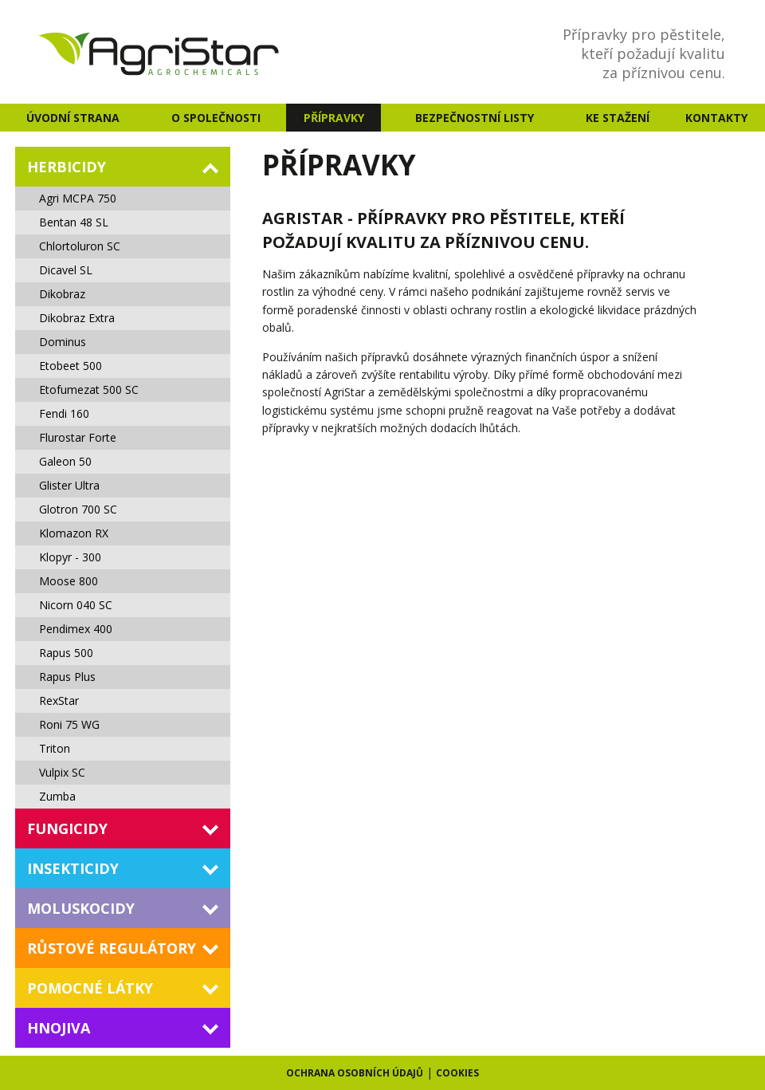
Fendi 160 (64, 413)
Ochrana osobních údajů (354, 1073)
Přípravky (334, 117)
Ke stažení (617, 117)
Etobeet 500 (70, 365)
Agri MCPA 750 (77, 198)
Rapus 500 (66, 652)
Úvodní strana (73, 117)
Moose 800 (68, 580)
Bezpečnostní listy (474, 117)
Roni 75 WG (69, 724)
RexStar (59, 700)
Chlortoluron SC (79, 246)
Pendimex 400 (75, 628)
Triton (54, 748)
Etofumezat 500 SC (89, 389)
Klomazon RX (73, 533)
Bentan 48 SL (73, 222)
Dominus (62, 341)
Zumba (57, 796)
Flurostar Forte (77, 437)
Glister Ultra (69, 485)
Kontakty (716, 117)
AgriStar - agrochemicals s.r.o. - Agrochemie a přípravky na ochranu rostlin (160, 52)
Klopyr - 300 (70, 557)
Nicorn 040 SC (75, 604)
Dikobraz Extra (77, 317)
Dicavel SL (65, 269)
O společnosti (216, 117)
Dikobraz (62, 293)
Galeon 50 (65, 461)
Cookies (457, 1073)
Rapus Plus (67, 676)
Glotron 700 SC (78, 509)
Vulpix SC (62, 772)
